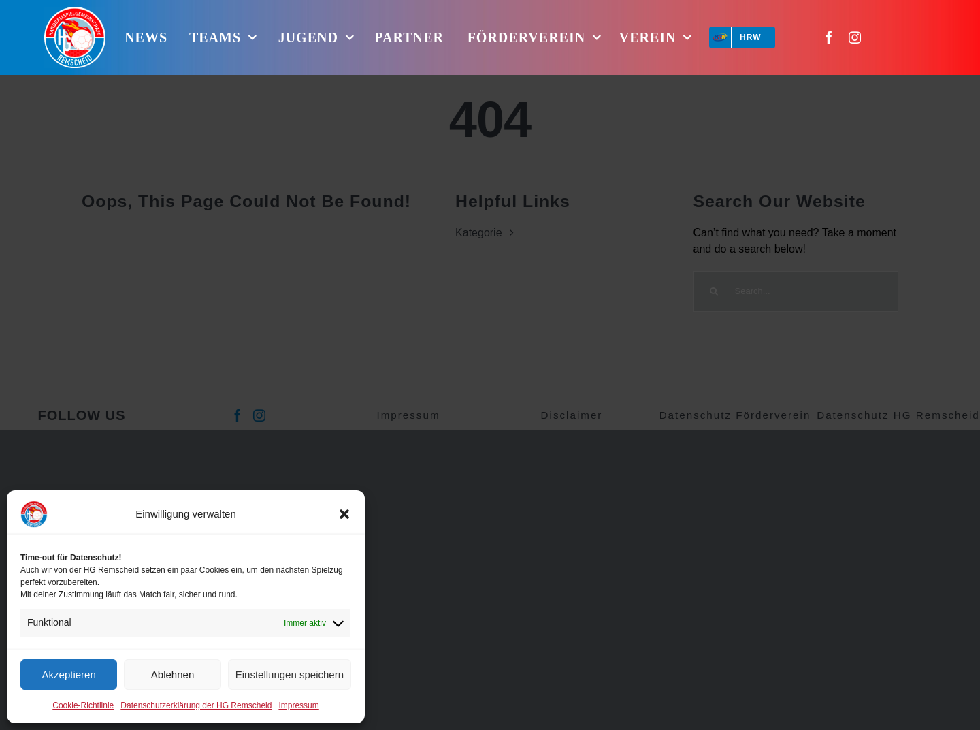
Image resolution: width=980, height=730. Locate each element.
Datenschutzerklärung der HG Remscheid (196, 705)
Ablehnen (172, 674)
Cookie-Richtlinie (83, 705)
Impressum (298, 705)
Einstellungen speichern (289, 674)
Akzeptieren (69, 674)
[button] (344, 514)
